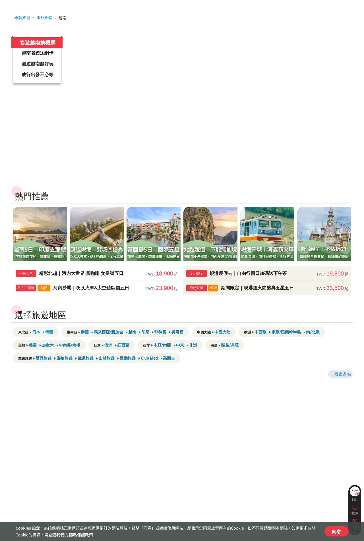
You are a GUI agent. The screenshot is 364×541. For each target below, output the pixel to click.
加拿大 (47, 359)
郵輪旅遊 (63, 372)
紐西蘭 (122, 359)
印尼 (144, 346)
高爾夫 (168, 372)
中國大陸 (221, 346)
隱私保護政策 (81, 535)
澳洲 (107, 359)
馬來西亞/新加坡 (107, 346)
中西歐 (259, 346)
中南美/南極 (68, 359)
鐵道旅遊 (84, 372)
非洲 (192, 359)
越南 (131, 346)
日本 (35, 346)
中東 (179, 359)
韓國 (48, 346)
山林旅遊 (105, 372)
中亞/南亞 (161, 359)
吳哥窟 (176, 346)
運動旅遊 (126, 372)
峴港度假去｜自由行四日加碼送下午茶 (267, 288)
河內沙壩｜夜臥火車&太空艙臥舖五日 (97, 302)
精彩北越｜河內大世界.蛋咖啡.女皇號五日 (97, 288)
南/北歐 (311, 346)
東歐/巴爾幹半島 (285, 346)
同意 (336, 531)
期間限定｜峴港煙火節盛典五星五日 (267, 302)
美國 (31, 359)
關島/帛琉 (229, 359)
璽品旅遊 (42, 372)
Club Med (148, 372)
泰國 (83, 346)
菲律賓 (159, 346)
